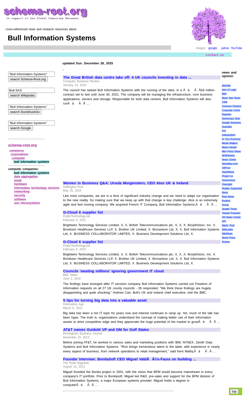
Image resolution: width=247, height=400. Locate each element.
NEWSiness (228, 155)
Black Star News (231, 98)
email (18, 180)
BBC (224, 94)
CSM (224, 102)
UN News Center (231, 217)
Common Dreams (231, 106)
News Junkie (229, 159)
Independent (228, 135)
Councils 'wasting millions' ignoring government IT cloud (113, 271)
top (234, 391)
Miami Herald (229, 147)
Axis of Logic (229, 90)
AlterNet (226, 85)
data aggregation (26, 176)
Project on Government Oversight (228, 180)
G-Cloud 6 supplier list (83, 212)
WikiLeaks (227, 229)
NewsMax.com (230, 164)
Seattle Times (229, 209)
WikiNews (227, 233)
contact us (215, 55)
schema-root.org (22, 145)
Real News (228, 196)
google (212, 48)
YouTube (236, 48)
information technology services (37, 188)
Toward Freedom (231, 213)
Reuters (226, 201)
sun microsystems (27, 203)
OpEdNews (228, 172)
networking (22, 191)
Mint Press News (231, 151)
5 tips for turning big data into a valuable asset (105, 300)
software (20, 199)
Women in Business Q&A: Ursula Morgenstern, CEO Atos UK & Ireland (125, 183)
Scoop (225, 205)
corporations (19, 154)
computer (18, 158)
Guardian (227, 127)
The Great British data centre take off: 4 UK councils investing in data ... (127, 77)
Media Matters (230, 143)
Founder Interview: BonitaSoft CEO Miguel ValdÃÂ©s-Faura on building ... (129, 359)
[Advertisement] (103, 141)
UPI (224, 221)
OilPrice (226, 168)
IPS (224, 131)
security (19, 195)
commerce (16, 150)
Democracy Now (231, 118)
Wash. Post (228, 225)
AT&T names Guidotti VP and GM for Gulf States (106, 330)
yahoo (225, 48)
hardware (20, 184)
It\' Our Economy (231, 139)
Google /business (231, 122)
